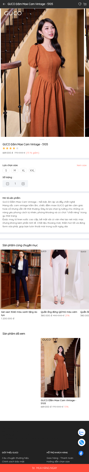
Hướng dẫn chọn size (58, 461)
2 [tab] (46, 139)
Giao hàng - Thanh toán (60, 457)
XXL (32, 170)
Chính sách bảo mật (13, 461)
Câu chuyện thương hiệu (15, 457)
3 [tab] (49, 139)
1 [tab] (41, 139)
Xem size (81, 165)
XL (23, 170)
